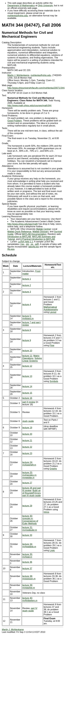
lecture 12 (27, 366)
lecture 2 (26, 285)
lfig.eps (10, 249)
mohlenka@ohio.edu (17, 15)
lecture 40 (27, 598)
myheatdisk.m (29, 546)
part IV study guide (29, 609)
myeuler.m (27, 518)
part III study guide (31, 495)
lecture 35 (27, 554)
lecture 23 (27, 453)
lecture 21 (27, 440)
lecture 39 (27, 585)
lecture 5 (26, 316)
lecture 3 (26, 292)
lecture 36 (27, 562)
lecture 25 (27, 472)
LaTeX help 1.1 (25, 241)
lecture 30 (27, 516)
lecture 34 (27, 544)
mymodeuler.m (29, 530)
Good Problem (14, 120)
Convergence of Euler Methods (30, 522)
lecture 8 (26, 330)
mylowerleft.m (29, 465)
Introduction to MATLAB (19, 236)
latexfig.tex (33, 246)
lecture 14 (27, 386)
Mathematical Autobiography (51, 308)
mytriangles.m (29, 475)
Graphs (53, 468)
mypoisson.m (28, 579)
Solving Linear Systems (32, 359)
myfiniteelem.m (29, 600)
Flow (52, 345)
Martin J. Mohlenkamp (18, 75)
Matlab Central (43, 229)
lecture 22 (27, 447)
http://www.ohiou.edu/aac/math (22, 224)
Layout (53, 312)
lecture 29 (27, 506)
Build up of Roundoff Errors (31, 491)
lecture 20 (27, 434)
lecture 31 (27, 527)
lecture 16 (27, 398)
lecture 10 (27, 350)
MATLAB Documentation (34, 234)
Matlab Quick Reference (19, 231)
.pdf (36, 244)
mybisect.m (28, 318)
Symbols (54, 381)
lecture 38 (27, 576)
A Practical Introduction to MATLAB (37, 239)
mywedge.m (28, 477)
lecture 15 (27, 393)
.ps (31, 244)
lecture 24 (27, 462)
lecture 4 (26, 304)
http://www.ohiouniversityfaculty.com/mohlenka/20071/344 (35, 88)
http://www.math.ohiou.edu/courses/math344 (29, 105)
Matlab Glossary (40, 231)
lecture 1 (26, 279)
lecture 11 (27, 356)
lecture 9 (26, 340)
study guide (28, 421)
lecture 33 (27, 535)
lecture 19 (27, 427)
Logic (52, 550)
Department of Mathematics (21, 5)
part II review (28, 402)
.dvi (27, 244)
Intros (46, 512)
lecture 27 (27, 483)
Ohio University (45, 5)
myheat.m (27, 557)
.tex (22, 244)
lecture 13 (27, 376)
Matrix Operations (31, 357)
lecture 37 (27, 568)
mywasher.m (28, 587)
